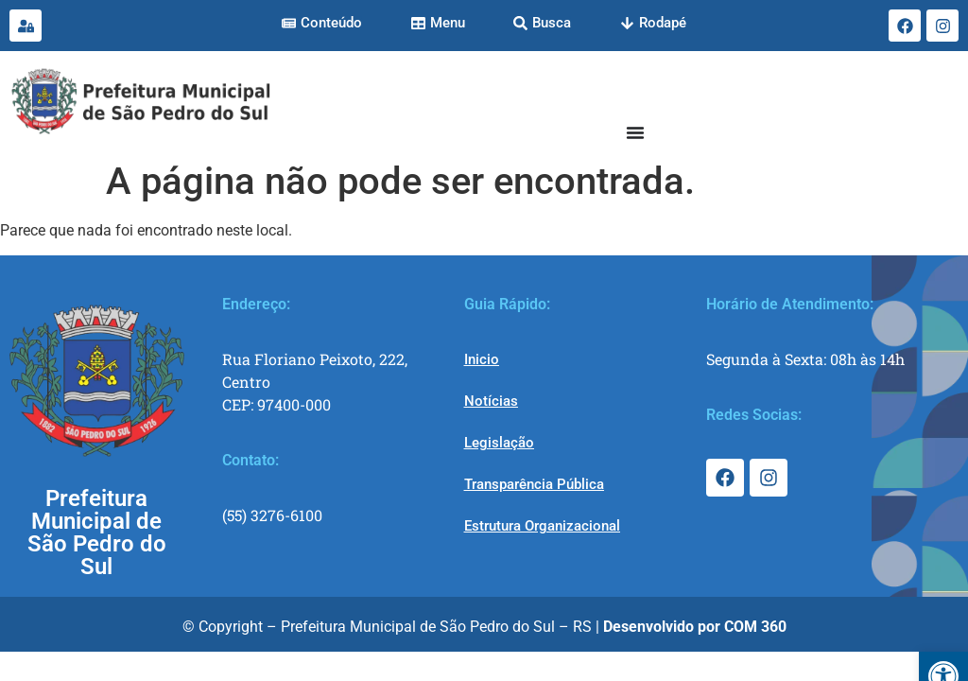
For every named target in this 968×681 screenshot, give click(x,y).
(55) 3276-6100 (272, 515)
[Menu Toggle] (635, 132)
